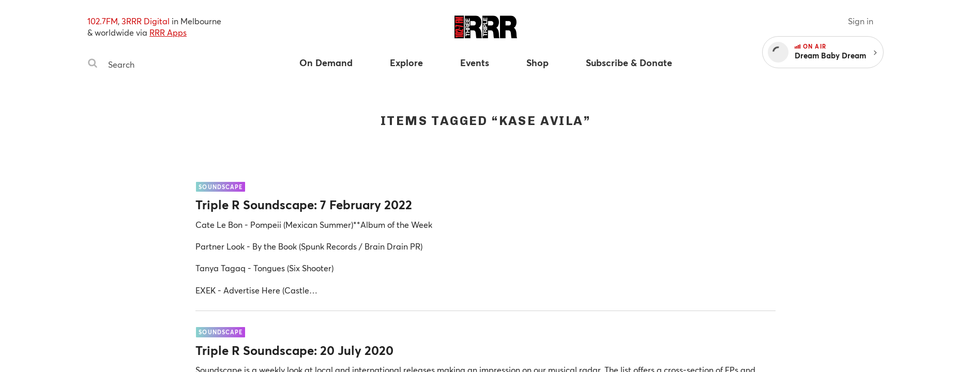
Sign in (860, 21)
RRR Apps (168, 32)
